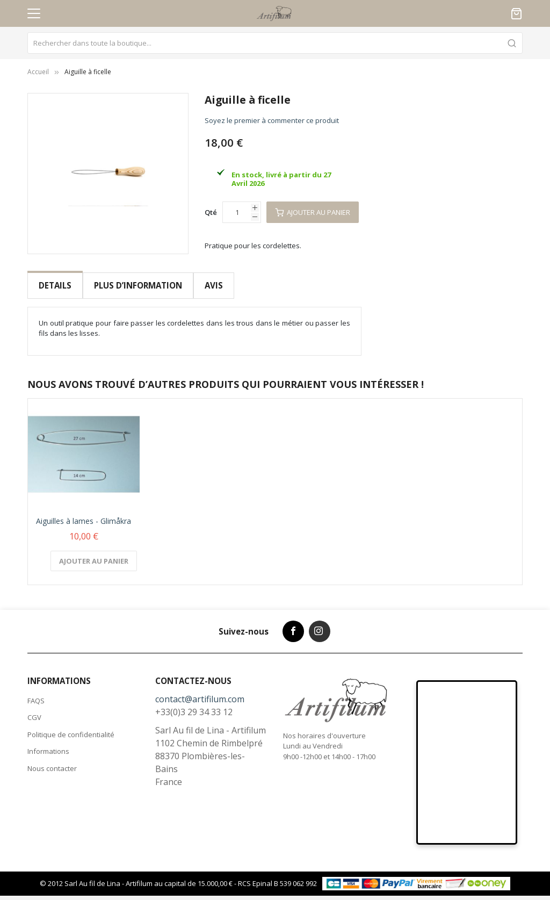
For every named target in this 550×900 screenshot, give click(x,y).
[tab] (55, 285)
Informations (48, 742)
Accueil (38, 71)
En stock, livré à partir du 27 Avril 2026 (281, 179)
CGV (34, 709)
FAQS (36, 692)
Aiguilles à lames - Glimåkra (83, 512)
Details (55, 285)
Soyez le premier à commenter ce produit (272, 120)
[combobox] (275, 43)
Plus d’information (137, 285)
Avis (213, 285)
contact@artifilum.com (199, 690)
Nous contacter (52, 760)
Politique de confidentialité (70, 726)
